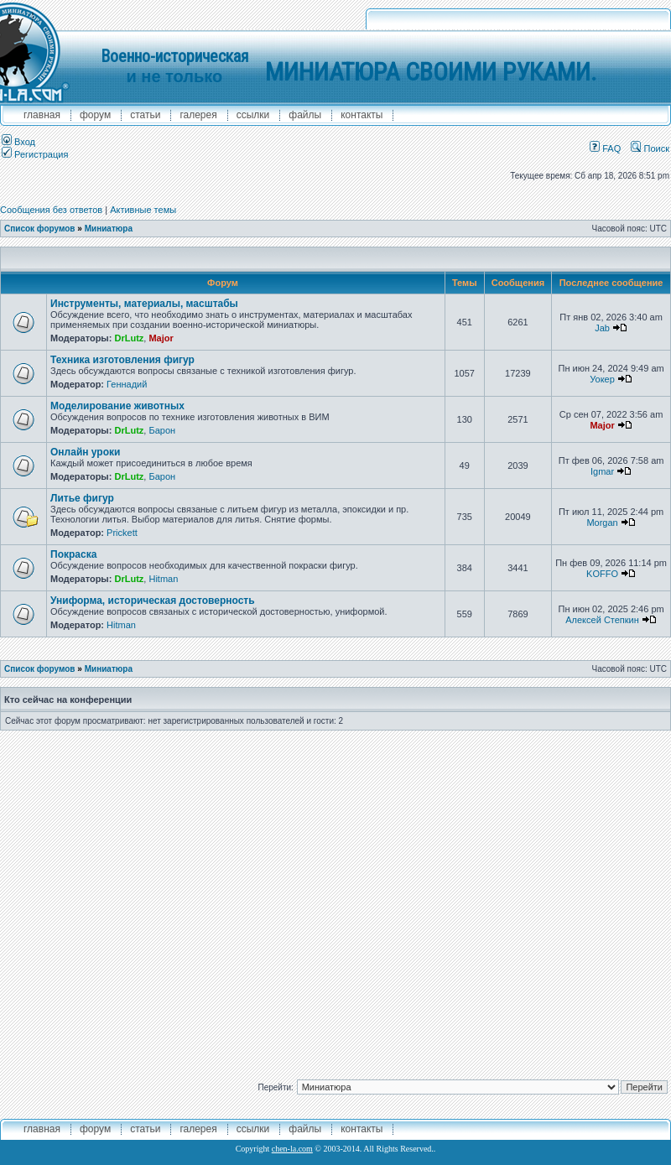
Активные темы (143, 210)
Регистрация (35, 154)
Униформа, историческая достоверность (152, 600)
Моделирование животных (117, 406)
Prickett (122, 533)
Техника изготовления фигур (122, 360)
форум (95, 115)
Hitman (163, 579)
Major (160, 338)
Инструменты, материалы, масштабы (144, 303)
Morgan (601, 522)
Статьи (145, 115)
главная (41, 115)
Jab (602, 328)
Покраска (73, 554)
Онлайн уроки (85, 452)
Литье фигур (82, 498)
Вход (18, 142)
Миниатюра (109, 228)
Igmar (602, 471)
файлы (305, 115)
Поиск (650, 148)
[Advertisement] (168, 899)
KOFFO (602, 574)
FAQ (605, 148)
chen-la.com (292, 1148)
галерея (197, 115)
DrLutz (128, 338)
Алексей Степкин (602, 620)
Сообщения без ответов (51, 210)
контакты (361, 115)
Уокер (602, 379)
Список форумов (39, 228)
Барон (161, 430)
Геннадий (127, 384)
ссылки (253, 115)
